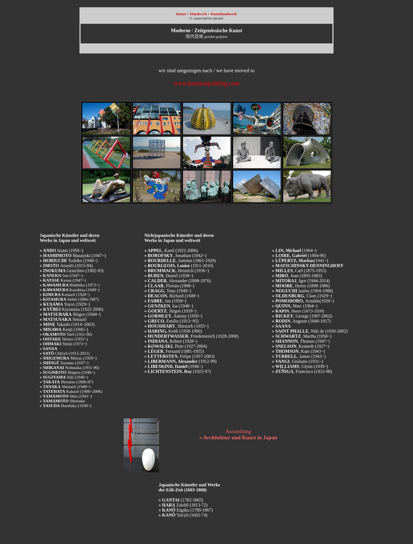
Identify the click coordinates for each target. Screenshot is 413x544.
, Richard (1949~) (171, 295)
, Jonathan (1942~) (175, 255)
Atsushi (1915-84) (66, 265)
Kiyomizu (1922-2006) (71, 309)
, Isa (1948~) (168, 305)
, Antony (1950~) (173, 316)
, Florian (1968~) (169, 285)
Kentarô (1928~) (65, 294)
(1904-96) (299, 255)
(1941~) (300, 260)
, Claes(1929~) (302, 295)
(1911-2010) (178, 265)
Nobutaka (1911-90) (69, 367)
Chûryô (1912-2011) (65, 353)
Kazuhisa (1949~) (70, 290)
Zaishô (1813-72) (183, 505)
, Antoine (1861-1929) (180, 260)
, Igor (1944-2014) (301, 280)
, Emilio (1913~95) (171, 321)
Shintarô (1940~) (65, 386)
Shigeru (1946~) (67, 372)
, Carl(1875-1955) (299, 270)
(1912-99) (180, 361)
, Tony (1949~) (167, 290)
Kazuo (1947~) (63, 280)
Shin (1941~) (66, 396)
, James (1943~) (298, 356)
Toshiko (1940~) (69, 260)
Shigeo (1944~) (70, 314)
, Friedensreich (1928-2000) (191, 336)
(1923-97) (177, 371)
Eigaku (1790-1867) (186, 510)
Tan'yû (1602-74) (183, 515)
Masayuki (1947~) (73, 255)
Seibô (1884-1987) (69, 299)
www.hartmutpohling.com (206, 83)
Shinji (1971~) (63, 344)
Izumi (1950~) (61, 250)
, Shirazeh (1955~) (176, 326)
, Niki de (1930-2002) (310, 331)
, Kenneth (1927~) (300, 346)
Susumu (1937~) (64, 363)
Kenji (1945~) (64, 329)
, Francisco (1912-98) (302, 371)
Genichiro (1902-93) (72, 270)
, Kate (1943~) (298, 351)
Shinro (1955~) (64, 339)
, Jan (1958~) (165, 300)
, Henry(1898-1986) (301, 285)
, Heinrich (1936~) (176, 270)
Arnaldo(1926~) (303, 300)
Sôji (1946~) (64, 377)
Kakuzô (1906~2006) (71, 391)
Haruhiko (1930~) (65, 405)
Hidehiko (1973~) (70, 285)
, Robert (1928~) (170, 341)
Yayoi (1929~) (65, 304)
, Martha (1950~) (302, 336)
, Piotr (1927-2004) (175, 346)
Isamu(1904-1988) (302, 290)
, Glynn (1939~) (300, 366)
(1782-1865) (181, 500)
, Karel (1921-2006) (171, 250)
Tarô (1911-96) (66, 334)
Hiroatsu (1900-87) (66, 382)
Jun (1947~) (61, 275)
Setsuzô (63, 319)
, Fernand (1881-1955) (174, 351)
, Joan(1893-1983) (297, 275)
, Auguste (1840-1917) (301, 321)
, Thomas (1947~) (301, 341)
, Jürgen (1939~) (170, 311)
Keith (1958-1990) (173, 331)
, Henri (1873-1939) (298, 311)
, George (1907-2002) (302, 316)
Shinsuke (62, 401)
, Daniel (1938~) (168, 275)
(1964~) (294, 250)
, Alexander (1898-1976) (177, 280)
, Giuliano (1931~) (297, 361)
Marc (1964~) (294, 305)
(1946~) (173, 366)
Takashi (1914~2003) (67, 324)
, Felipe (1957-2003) (179, 356)
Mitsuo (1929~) (68, 358)
